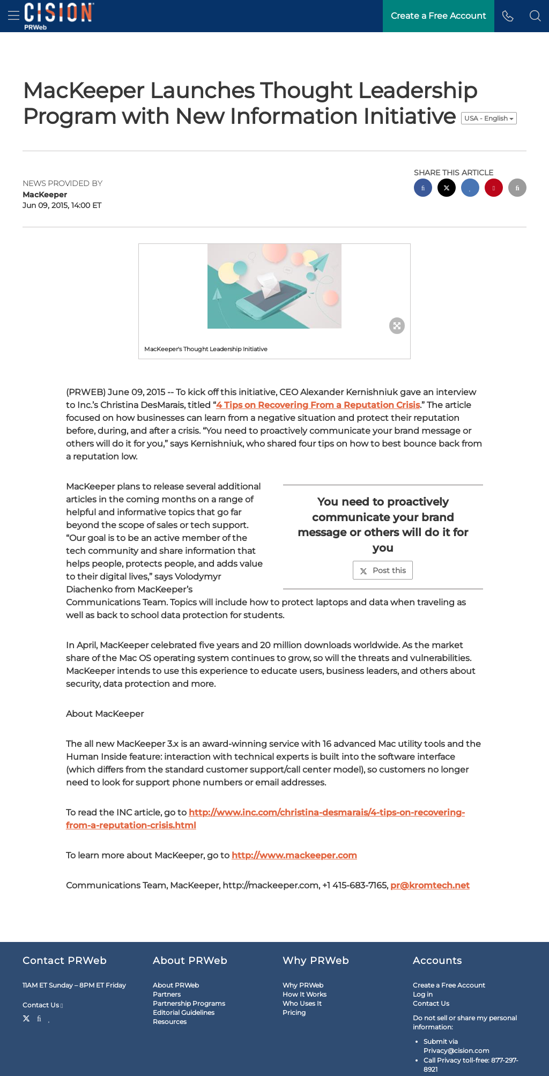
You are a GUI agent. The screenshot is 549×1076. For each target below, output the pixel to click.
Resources (170, 1022)
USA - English (489, 118)
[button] (535, 16)
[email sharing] (517, 189)
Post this (383, 570)
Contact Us (43, 1005)
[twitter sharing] (446, 189)
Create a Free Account (449, 985)
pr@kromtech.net (430, 885)
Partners (167, 994)
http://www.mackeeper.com (294, 855)
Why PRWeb (303, 985)
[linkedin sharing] (470, 189)
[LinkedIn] (50, 1017)
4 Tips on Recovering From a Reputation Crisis (318, 405)
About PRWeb (176, 985)
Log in (423, 994)
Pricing (294, 1012)
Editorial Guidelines (183, 1012)
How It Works (305, 994)
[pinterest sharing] (494, 189)
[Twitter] (28, 1017)
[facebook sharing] (423, 189)
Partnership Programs (189, 1003)
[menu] (13, 16)
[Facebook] (39, 1017)
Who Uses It (302, 1003)
